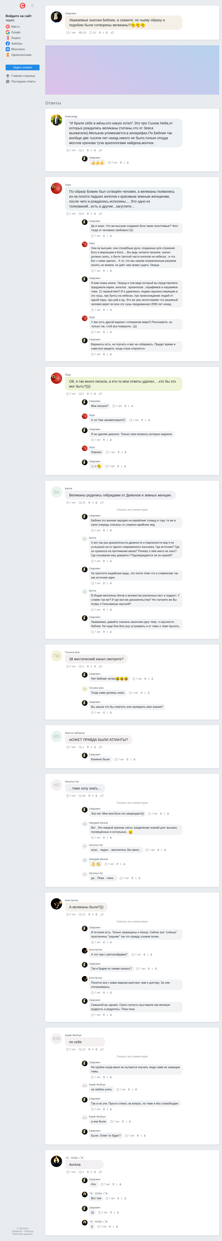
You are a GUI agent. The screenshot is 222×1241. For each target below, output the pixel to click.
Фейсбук (14, 43)
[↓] (106, 32)
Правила (17, 1231)
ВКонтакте (15, 49)
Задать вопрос (22, 67)
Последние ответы (21, 81)
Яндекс (13, 38)
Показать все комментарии (132, 509)
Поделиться (112, 32)
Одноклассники (18, 55)
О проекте (22, 1228)
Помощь (28, 1231)
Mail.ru (13, 26)
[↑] (100, 32)
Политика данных (23, 1234)
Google (13, 32)
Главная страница (20, 76)
